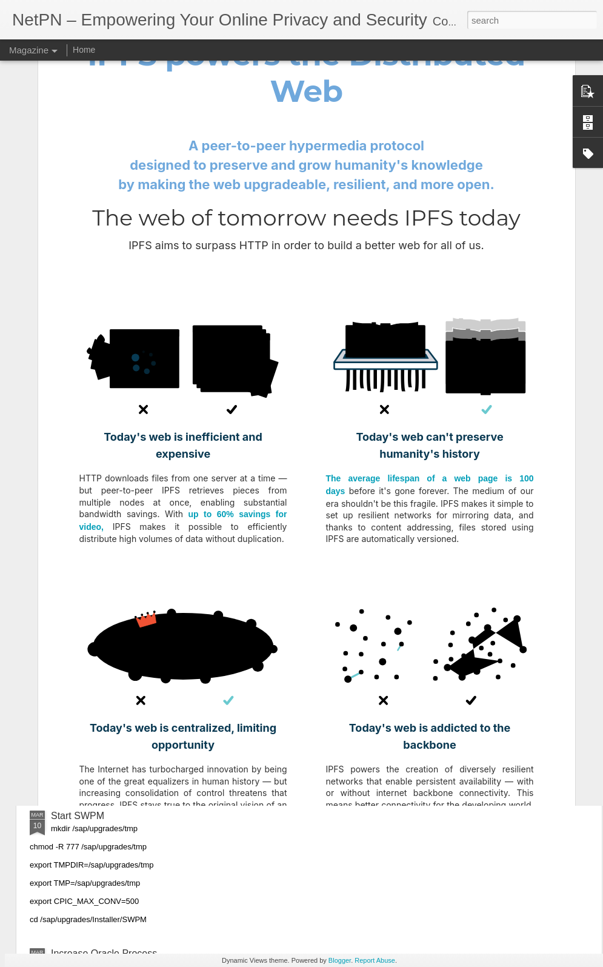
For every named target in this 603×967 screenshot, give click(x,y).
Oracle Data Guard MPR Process (123, 491)
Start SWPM (77, 816)
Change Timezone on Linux (110, 759)
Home (84, 50)
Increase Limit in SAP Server (113, 621)
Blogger (339, 960)
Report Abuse (375, 960)
